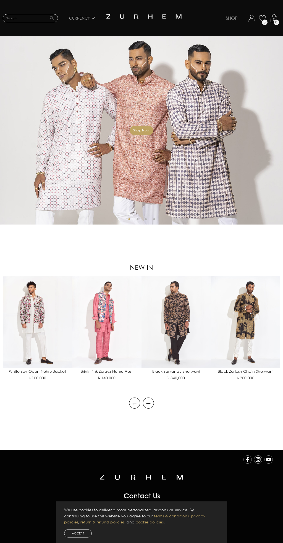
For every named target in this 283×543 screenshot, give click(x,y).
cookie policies (150, 522)
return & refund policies (102, 522)
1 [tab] (129, 219)
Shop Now (141, 130)
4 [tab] (154, 219)
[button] (85, 18)
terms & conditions (171, 516)
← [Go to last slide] (134, 403)
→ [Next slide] (148, 403)
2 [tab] (137, 219)
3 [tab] (145, 219)
